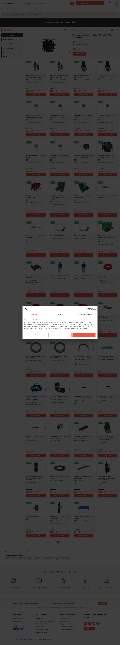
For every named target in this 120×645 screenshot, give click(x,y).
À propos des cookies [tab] (85, 314)
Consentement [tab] (35, 314)
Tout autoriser (84, 335)
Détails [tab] (60, 314)
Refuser (36, 335)
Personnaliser (60, 335)
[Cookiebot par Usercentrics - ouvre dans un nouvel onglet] (88, 309)
